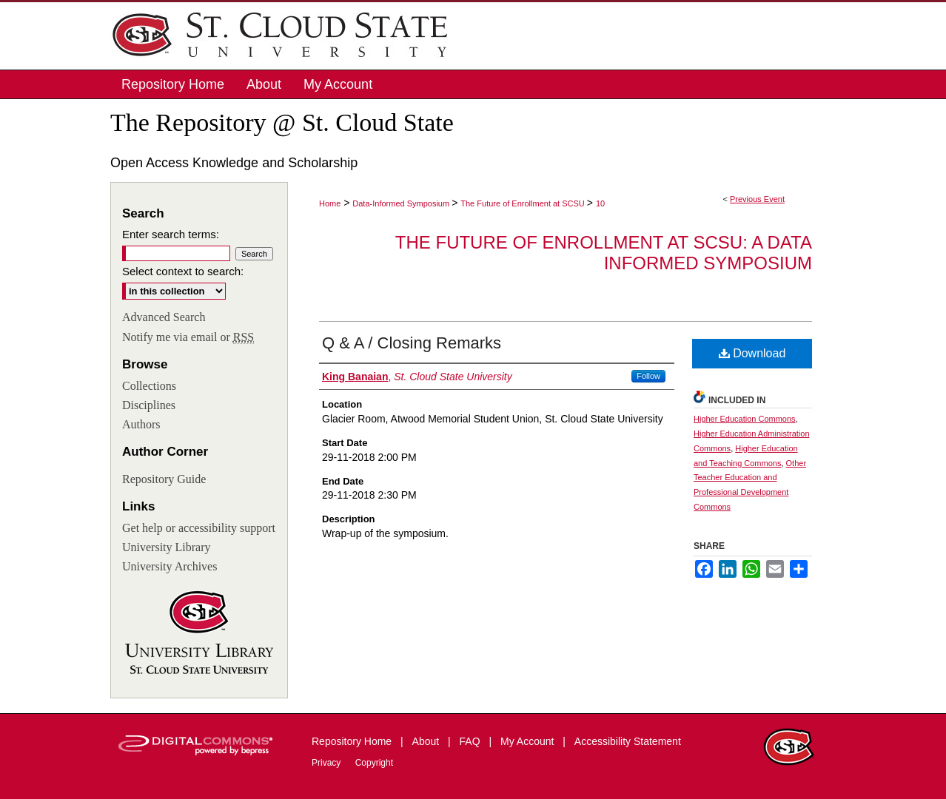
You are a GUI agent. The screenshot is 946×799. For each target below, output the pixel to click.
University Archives (169, 566)
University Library (166, 547)
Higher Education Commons (745, 418)
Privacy (327, 763)
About (427, 741)
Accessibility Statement (627, 741)
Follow (648, 375)
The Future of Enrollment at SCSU (523, 203)
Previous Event (757, 199)
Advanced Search (163, 317)
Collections (149, 386)
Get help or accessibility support (198, 528)
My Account (528, 741)
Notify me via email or (188, 337)
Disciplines (148, 405)
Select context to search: (183, 271)
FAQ (471, 741)
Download (752, 353)
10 (600, 203)
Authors (141, 424)
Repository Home (353, 741)
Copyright (374, 763)
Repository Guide (164, 479)
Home (330, 203)
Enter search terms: (170, 234)
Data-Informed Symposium (402, 203)
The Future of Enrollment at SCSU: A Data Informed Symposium (603, 253)
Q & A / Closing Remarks (411, 343)
